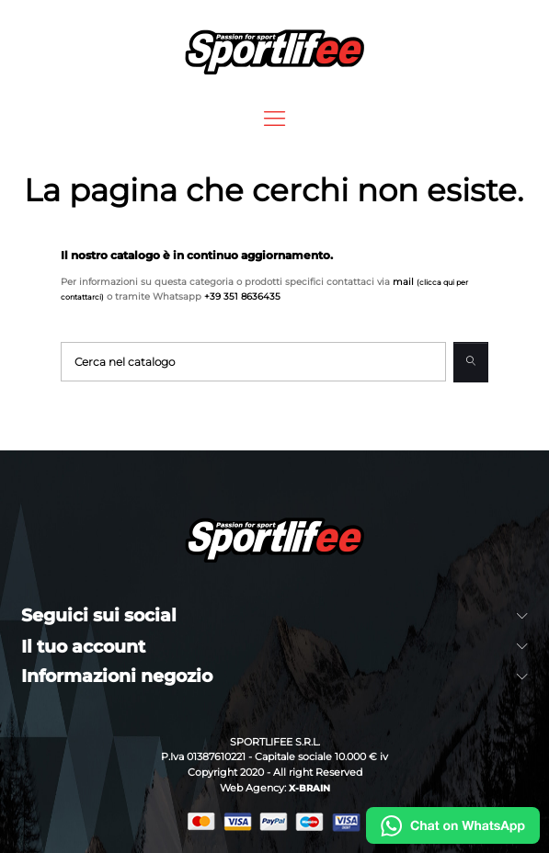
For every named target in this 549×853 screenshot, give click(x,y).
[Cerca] (253, 361)
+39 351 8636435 (242, 296)
